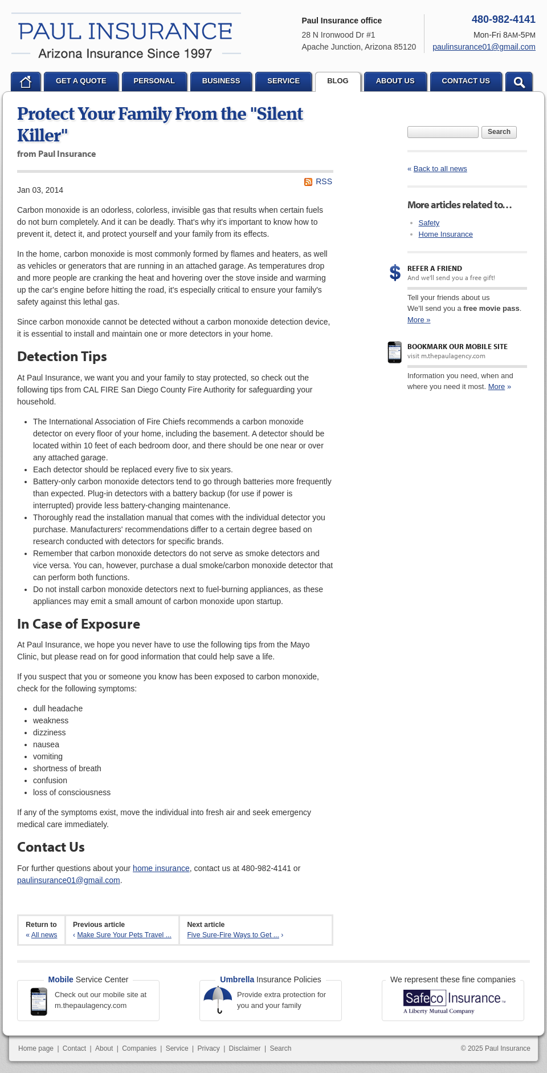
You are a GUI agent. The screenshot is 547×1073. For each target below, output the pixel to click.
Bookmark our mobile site (457, 346)
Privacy (208, 1048)
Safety (429, 222)
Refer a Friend (434, 268)
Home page (36, 1048)
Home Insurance (446, 234)
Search (499, 132)
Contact (74, 1048)
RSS (324, 181)
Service (177, 1048)
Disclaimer (245, 1048)
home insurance (161, 868)
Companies (139, 1048)
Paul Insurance (126, 35)
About (104, 1048)
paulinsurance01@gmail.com (68, 880)
